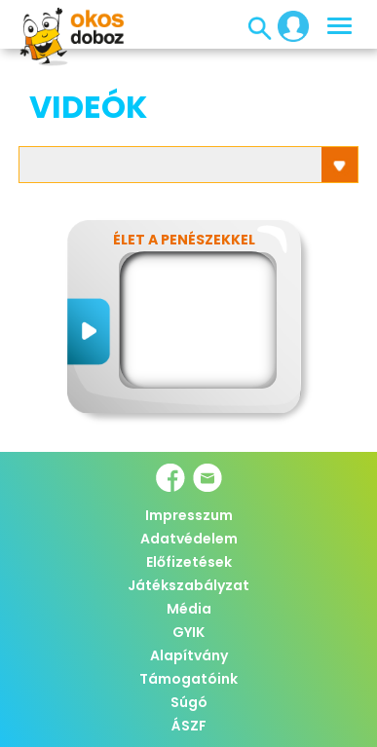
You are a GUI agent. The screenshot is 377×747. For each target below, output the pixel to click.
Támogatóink (188, 679)
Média (189, 608)
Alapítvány (189, 655)
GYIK (188, 632)
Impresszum (189, 515)
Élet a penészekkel (184, 239)
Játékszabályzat (188, 585)
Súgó (188, 702)
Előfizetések (189, 562)
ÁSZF (189, 725)
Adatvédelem (189, 538)
